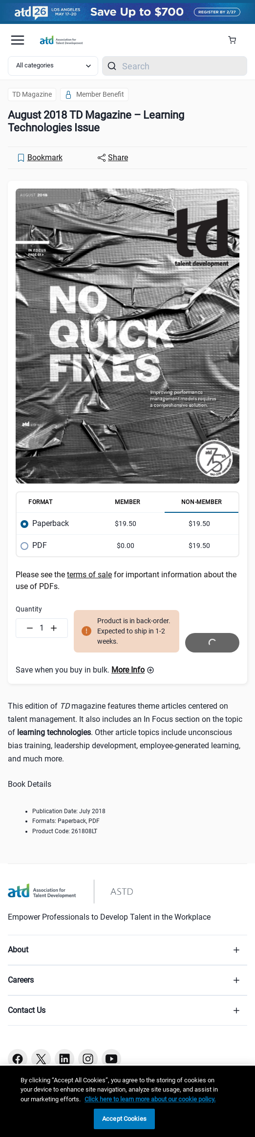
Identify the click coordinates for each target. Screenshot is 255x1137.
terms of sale (89, 574)
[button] (132, 670)
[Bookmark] (39, 157)
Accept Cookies (124, 1118)
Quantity (29, 609)
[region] (127, 1101)
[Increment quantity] (54, 628)
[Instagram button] (88, 1059)
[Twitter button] (41, 1059)
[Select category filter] (53, 66)
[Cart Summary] (235, 40)
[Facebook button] (17, 1059)
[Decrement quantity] (30, 628)
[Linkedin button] (64, 1059)
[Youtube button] (111, 1059)
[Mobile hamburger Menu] (17, 40)
